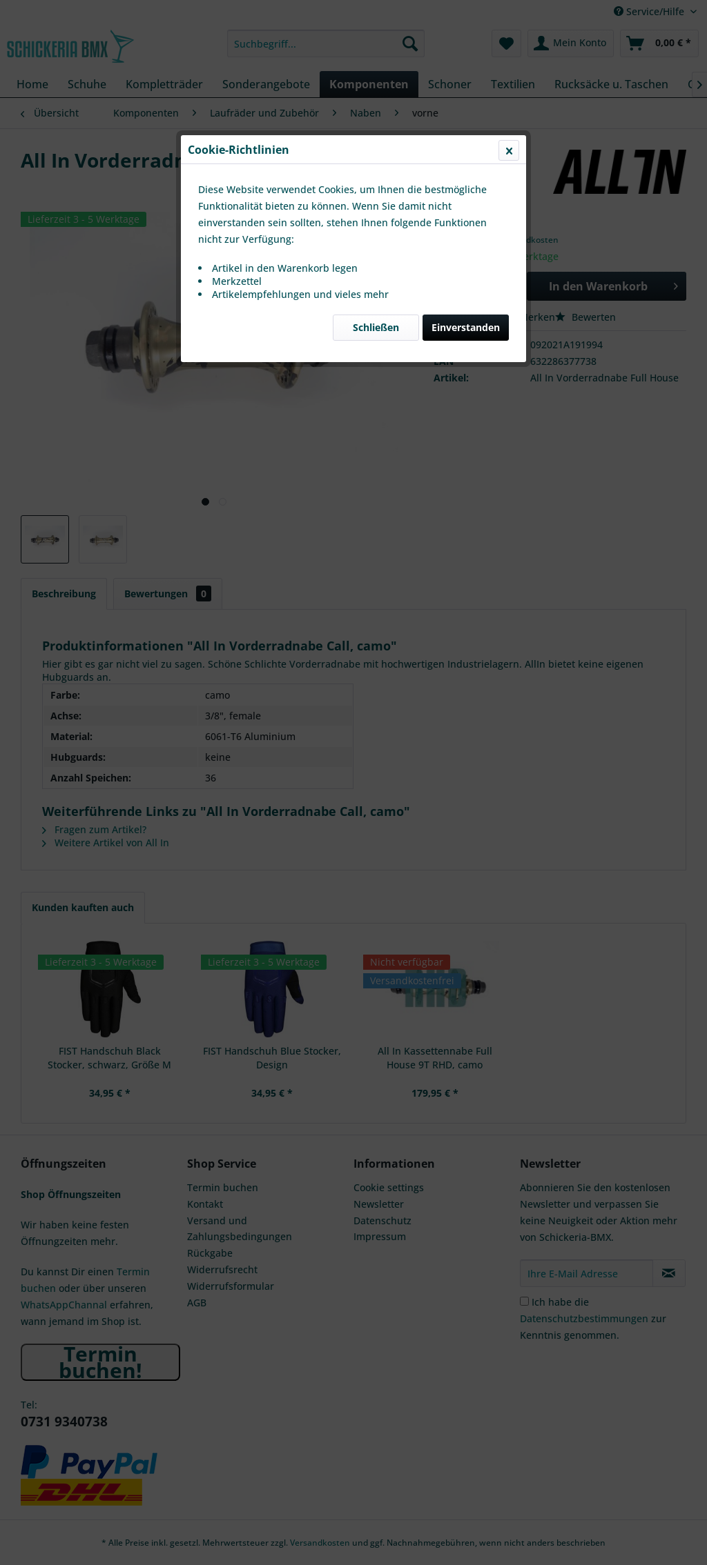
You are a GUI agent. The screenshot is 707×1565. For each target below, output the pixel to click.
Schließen (376, 327)
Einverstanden (466, 327)
